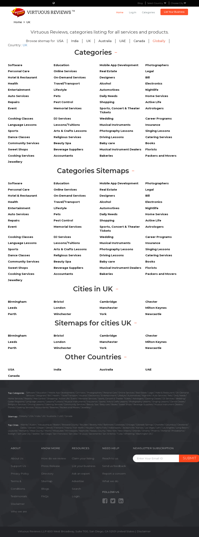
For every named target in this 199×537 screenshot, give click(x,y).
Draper (40, 427)
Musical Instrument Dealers (168, 404)
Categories (148, 12)
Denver (32, 427)
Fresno (68, 427)
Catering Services (53, 404)
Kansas (139, 427)
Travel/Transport (69, 395)
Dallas (23, 427)
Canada (139, 41)
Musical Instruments (75, 401)
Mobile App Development (61, 392)
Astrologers (137, 398)
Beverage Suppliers (143, 404)
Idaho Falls (101, 427)
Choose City (178, 3)
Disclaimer (18, 504)
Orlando (136, 430)
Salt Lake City (24, 433)
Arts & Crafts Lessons (117, 401)
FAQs (44, 496)
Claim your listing (83, 458)
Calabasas (120, 424)
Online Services (126, 392)
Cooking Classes (153, 398)
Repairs (28, 398)
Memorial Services (87, 398)
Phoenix (155, 430)
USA (60, 41)
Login (76, 496)
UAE (122, 41)
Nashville (83, 430)
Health (56, 395)
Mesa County (36, 430)
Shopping (52, 398)
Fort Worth (78, 427)
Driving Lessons (35, 404)
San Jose (73, 433)
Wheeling (129, 433)
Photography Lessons (139, 401)
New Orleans (124, 430)
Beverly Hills (96, 424)
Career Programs (16, 401)
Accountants (41, 407)
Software (30, 392)
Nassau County (97, 430)
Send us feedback (114, 466)
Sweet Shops (125, 404)
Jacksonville (128, 427)
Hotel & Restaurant (164, 392)
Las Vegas (150, 427)
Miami (48, 430)
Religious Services (17, 404)
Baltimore (108, 424)
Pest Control (39, 398)
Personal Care (110, 392)
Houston (90, 427)
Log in (132, 12)
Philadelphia (177, 430)
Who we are (19, 511)
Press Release (50, 466)
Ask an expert (81, 473)
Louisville (12, 430)
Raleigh (12, 433)
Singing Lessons (160, 401)
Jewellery (85, 407)
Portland (165, 430)
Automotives (134, 395)
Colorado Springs (144, 424)
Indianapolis (114, 427)
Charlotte (159, 424)
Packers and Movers (70, 407)
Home (119, 12)
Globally (159, 41)
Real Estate (141, 392)
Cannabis (80, 392)
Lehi (158, 427)
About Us (17, 458)
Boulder (84, 424)
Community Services (74, 404)
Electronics (93, 395)
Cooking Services (25, 407)
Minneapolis (71, 430)
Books (114, 404)
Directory (47, 473)
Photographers (94, 392)
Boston (56, 424)
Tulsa (119, 433)
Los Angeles (168, 427)
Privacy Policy (20, 473)
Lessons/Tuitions (54, 401)
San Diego (46, 433)
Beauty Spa (92, 404)
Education (41, 392)
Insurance (92, 401)
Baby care (105, 404)
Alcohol (83, 395)
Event (74, 398)
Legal (151, 392)
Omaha (145, 430)
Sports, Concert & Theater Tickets (114, 398)
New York (111, 430)
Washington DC (144, 433)
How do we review (53, 458)
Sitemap (46, 481)
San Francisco (60, 433)
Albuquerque (45, 424)
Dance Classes (177, 401)
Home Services (15, 398)
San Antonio (109, 433)
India (74, 41)
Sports (102, 401)
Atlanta (24, 424)
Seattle (35, 433)
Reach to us (110, 458)
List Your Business (174, 11)
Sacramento (95, 433)
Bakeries (54, 407)
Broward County (70, 424)
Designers (41, 395)
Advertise (78, 481)
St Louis (83, 433)
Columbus (170, 424)
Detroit (49, 427)
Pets (170, 395)
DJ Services (168, 398)
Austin (32, 424)
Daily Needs (180, 395)
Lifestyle (122, 395)
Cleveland (182, 424)
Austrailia (52, 416)
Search (76, 488)
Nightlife (146, 395)
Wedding (180, 398)
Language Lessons (35, 401)
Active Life (64, 398)
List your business (83, 466)
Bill (49, 395)
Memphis (23, 430)
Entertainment (108, 395)
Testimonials (19, 496)
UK (88, 41)
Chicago (130, 424)
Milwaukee (58, 430)
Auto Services (159, 395)
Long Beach (182, 427)
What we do (110, 481)
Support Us (18, 466)
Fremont (58, 427)
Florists (11, 407)
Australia (105, 41)
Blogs (45, 488)
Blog (140, 3)
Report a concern (114, 473)
